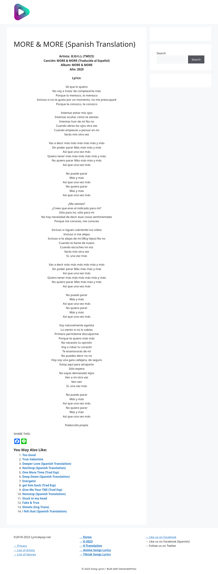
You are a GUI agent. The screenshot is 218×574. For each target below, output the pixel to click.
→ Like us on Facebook (160, 537)
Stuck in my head (34, 498)
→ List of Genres (25, 554)
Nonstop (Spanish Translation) (44, 494)
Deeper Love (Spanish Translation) (46, 464)
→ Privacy (20, 546)
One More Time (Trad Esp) (40, 472)
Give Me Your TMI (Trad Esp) (42, 490)
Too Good (29, 455)
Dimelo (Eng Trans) (35, 507)
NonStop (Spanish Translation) (44, 468)
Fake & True (30, 503)
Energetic (29, 481)
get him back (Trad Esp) (39, 485)
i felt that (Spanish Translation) (44, 511)
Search (161, 53)
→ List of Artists (24, 550)
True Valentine (32, 459)
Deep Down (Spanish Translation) (46, 477)
